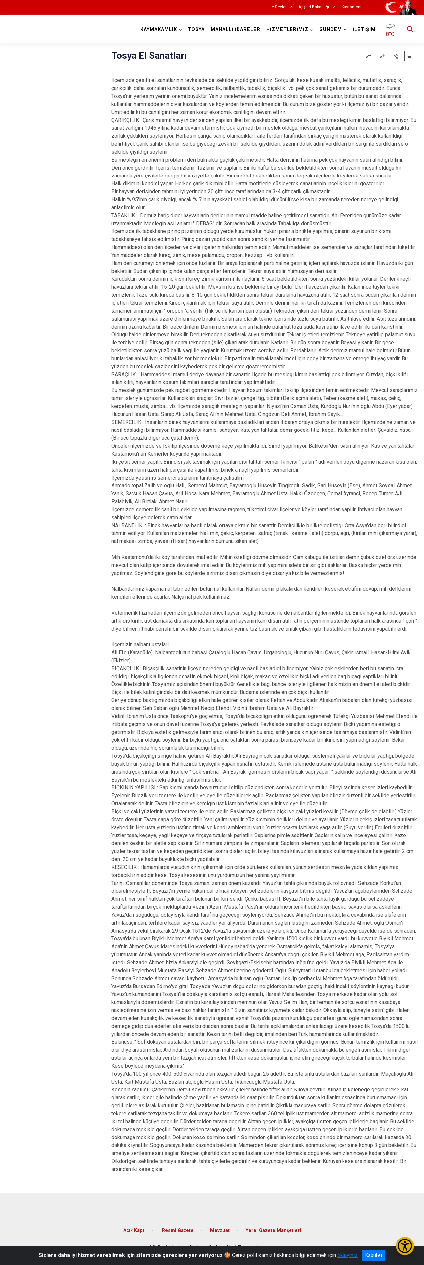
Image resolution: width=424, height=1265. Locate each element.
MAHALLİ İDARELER (235, 29)
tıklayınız (347, 1255)
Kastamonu (352, 7)
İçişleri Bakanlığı (314, 7)
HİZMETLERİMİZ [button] (287, 29)
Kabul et (373, 1255)
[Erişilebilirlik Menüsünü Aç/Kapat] (405, 1246)
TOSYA (196, 29)
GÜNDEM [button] (330, 29)
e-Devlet (279, 7)
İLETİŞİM (364, 29)
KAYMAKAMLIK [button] (158, 29)
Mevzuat (220, 1230)
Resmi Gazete (178, 1230)
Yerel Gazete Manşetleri (273, 1230)
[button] (396, 56)
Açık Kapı (134, 1230)
